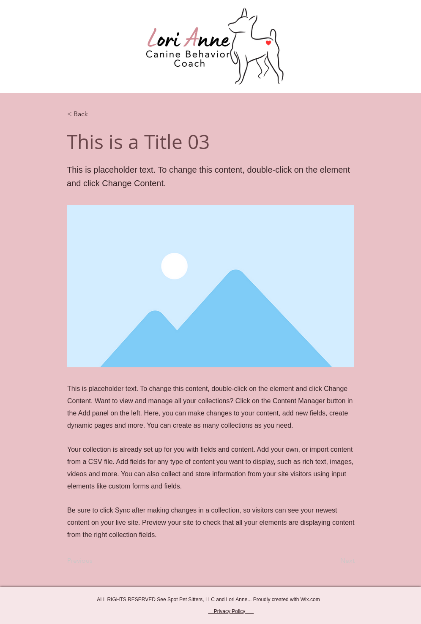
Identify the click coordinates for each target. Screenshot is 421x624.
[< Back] (95, 114)
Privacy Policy (231, 611)
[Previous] (95, 560)
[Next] (333, 560)
